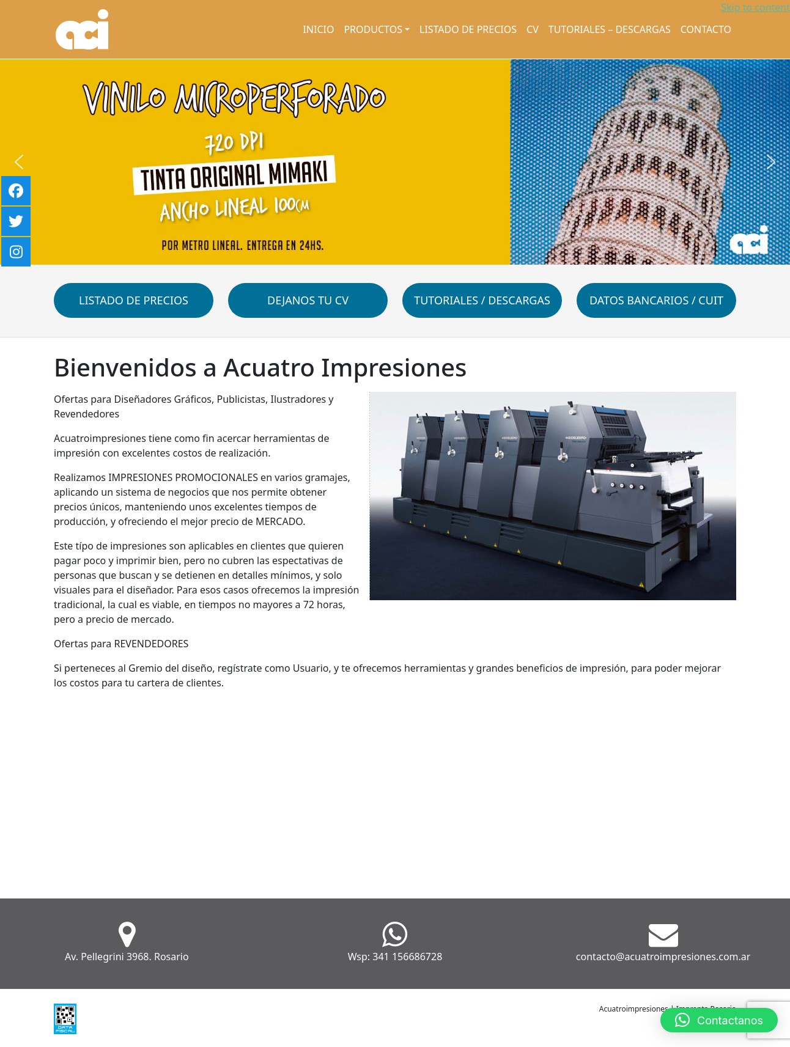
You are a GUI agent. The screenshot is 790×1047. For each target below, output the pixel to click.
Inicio (318, 29)
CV (532, 29)
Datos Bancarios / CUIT (656, 300)
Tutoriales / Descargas (482, 300)
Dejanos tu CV (308, 300)
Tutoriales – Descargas (609, 29)
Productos (373, 29)
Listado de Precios (468, 29)
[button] (19, 162)
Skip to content (755, 7)
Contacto (706, 29)
